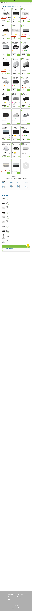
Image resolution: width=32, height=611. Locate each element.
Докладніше (9, 19)
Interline (11, 186)
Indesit (3, 186)
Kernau (3, 187)
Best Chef (26, 182)
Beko (18, 182)
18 (12, 178)
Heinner (26, 185)
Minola (18, 187)
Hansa (18, 185)
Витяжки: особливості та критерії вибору (8, 248)
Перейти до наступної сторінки (26, 166)
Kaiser (26, 186)
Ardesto (11, 182)
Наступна (24, 178)
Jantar (18, 186)
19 (14, 178)
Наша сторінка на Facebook (12, 599)
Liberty (11, 187)
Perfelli (26, 187)
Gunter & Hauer (4, 185)
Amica (3, 182)
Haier (11, 185)
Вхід (2, 1)
